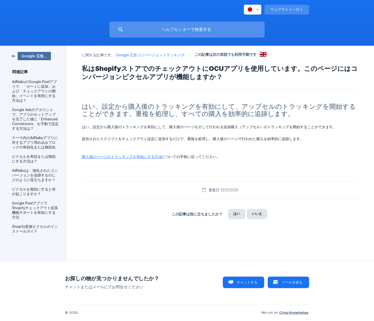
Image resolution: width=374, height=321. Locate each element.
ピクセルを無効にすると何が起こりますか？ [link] (34, 191)
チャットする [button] (247, 282)
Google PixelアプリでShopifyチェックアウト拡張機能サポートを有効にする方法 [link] (35, 210)
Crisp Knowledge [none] (293, 312)
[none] (252, 10)
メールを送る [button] (292, 282)
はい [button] (236, 213)
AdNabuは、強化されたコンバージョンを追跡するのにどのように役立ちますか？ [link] (35, 175)
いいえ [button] (257, 213)
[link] (31, 55)
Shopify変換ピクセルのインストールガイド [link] (35, 228)
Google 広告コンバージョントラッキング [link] (150, 55)
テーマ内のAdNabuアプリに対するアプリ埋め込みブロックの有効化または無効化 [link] (35, 142)
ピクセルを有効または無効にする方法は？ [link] (34, 158)
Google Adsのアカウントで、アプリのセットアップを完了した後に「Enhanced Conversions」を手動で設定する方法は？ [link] (35, 119)
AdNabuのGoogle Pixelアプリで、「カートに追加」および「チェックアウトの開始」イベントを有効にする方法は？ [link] (34, 91)
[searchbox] (187, 30)
